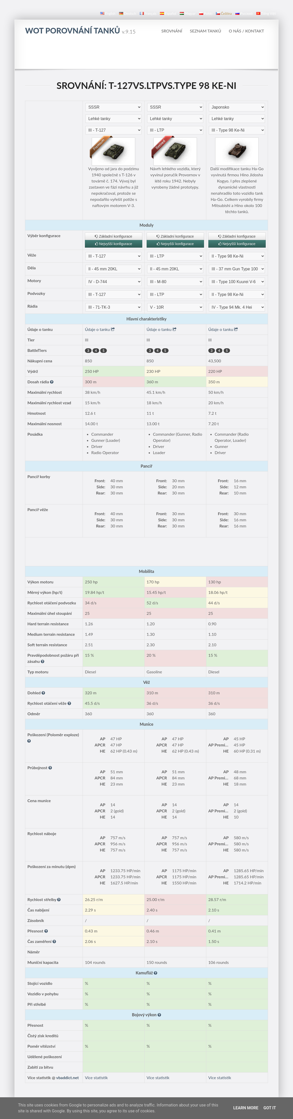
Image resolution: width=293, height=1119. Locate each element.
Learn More (245, 1107)
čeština (224, 13)
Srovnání (171, 30)
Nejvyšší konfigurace (113, 244)
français (148, 13)
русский (243, 13)
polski (205, 13)
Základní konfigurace (113, 236)
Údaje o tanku (100, 329)
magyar (188, 13)
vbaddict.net (67, 1077)
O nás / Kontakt (246, 30)
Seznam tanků (205, 30)
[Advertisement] (146, 54)
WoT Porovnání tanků (80, 30)
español (168, 13)
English (107, 13)
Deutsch (127, 13)
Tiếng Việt (266, 13)
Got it (269, 1107)
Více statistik (96, 1077)
